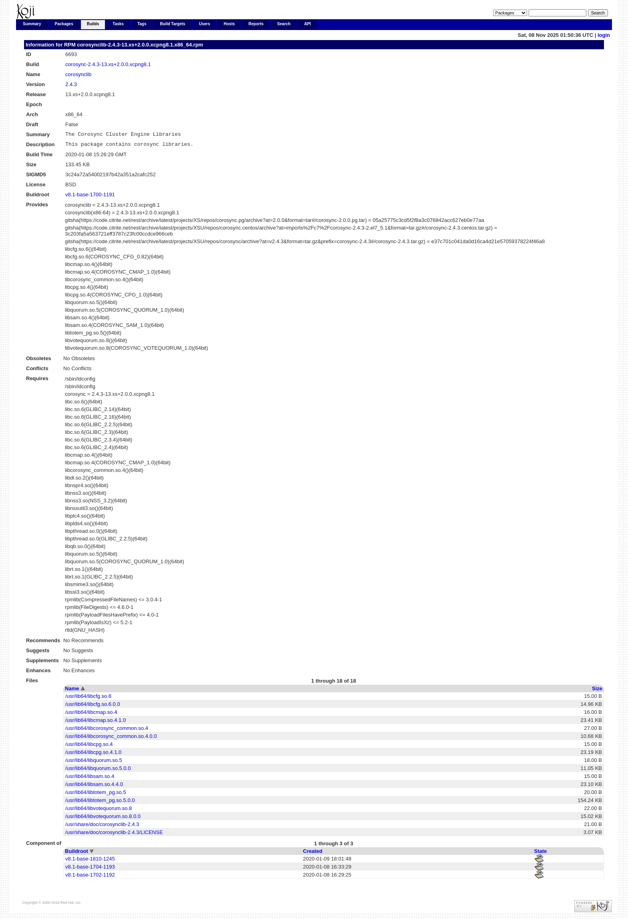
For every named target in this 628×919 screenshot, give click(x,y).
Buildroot (76, 853)
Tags (142, 24)
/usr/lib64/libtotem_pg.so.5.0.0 (100, 803)
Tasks (118, 24)
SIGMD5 (36, 177)
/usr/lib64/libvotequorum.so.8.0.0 (103, 819)
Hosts (229, 24)
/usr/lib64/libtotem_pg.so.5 (95, 795)
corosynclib (78, 74)
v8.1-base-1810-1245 (90, 861)
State (540, 853)
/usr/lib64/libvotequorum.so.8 (98, 811)
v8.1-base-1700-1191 (90, 197)
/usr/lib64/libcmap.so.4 (91, 714)
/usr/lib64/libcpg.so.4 (89, 747)
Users (204, 24)
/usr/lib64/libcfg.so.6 (88, 698)
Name (72, 691)
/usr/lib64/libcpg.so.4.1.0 (93, 755)
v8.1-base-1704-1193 (90, 869)
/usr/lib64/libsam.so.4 (89, 779)
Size (597, 691)
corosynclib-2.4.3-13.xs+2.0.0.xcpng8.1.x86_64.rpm (140, 45)
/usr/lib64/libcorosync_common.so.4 (106, 731)
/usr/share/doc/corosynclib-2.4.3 (102, 827)
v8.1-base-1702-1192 (90, 877)
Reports (256, 24)
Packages (64, 24)
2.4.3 (71, 84)
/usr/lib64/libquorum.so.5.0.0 (98, 771)
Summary (32, 24)
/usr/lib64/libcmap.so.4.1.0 (95, 722)
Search (283, 24)
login (604, 35)
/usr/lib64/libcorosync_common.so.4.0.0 (111, 739)
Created (312, 853)
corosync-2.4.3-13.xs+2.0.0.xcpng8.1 (108, 64)
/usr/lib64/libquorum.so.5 (93, 763)
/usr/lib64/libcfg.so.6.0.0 (92, 706)
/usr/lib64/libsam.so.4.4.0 (94, 787)
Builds (93, 24)
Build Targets (172, 24)
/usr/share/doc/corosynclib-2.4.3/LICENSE (114, 835)
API (307, 24)
